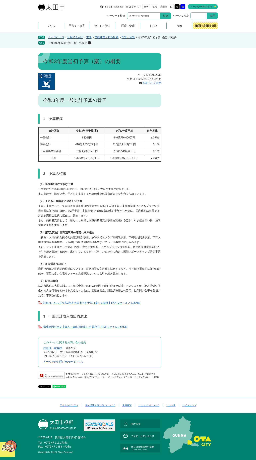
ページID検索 (181, 15)
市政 (89, 37)
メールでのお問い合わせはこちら (63, 361)
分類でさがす (75, 37)
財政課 (58, 348)
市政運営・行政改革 (107, 37)
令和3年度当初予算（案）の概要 (67, 43)
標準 (146, 6)
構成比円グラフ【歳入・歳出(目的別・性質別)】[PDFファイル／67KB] (85, 326)
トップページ (56, 37)
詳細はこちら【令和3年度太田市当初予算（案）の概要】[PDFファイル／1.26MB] (91, 302)
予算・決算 (128, 37)
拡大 (154, 6)
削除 (89, 42)
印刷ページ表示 (152, 82)
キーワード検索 (116, 15)
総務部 (47, 348)
